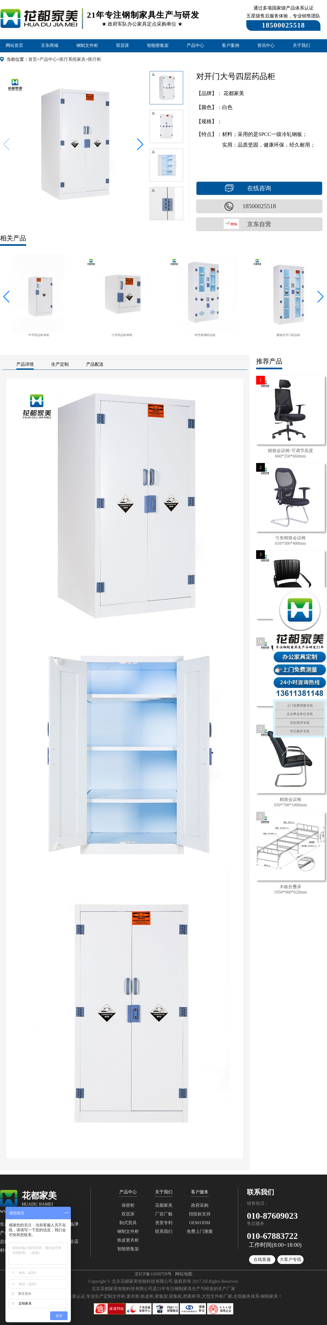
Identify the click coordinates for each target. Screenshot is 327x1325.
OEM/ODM (199, 1222)
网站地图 (183, 1274)
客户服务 (199, 1192)
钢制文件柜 (87, 45)
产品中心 (195, 45)
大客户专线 (290, 1259)
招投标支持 (200, 1214)
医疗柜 (94, 59)
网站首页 (14, 45)
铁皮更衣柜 (128, 1240)
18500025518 (259, 206)
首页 (32, 59)
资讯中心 (266, 45)
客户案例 (230, 45)
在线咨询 (259, 188)
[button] (140, 144)
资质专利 (163, 1222)
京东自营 (259, 224)
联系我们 (163, 1231)
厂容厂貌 (163, 1214)
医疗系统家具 (72, 59)
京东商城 (49, 45)
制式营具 (128, 1222)
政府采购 (199, 1205)
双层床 (122, 45)
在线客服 (262, 1259)
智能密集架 (158, 45)
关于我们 (301, 45)
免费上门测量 (200, 1231)
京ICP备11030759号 (153, 1274)
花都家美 (163, 1205)
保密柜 (128, 1205)
